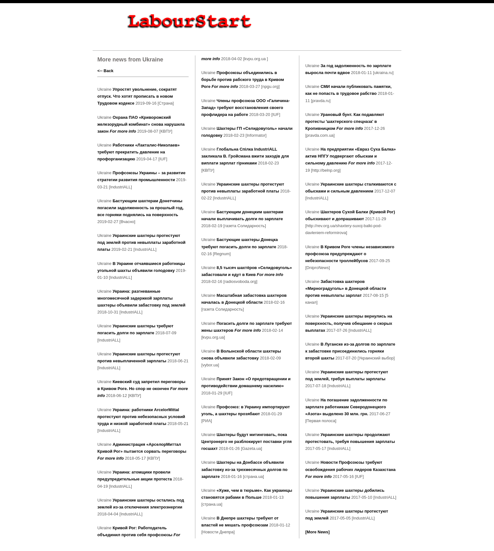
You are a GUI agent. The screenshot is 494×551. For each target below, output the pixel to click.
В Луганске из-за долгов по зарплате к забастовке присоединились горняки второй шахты (350, 351)
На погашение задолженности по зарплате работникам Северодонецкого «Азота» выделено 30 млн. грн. (346, 407)
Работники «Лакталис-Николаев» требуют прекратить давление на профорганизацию (138, 152)
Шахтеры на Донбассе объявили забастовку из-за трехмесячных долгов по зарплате (244, 469)
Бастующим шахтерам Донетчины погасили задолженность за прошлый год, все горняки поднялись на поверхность (140, 207)
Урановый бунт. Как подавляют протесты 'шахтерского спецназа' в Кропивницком (344, 121)
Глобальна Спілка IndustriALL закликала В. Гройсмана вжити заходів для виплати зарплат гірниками (245, 156)
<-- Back (105, 70)
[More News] (317, 532)
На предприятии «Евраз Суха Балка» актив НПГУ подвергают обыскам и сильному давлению (350, 156)
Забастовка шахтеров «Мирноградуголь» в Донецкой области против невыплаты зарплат (345, 288)
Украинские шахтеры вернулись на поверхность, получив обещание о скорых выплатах (348, 323)
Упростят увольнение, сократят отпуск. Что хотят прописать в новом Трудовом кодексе (137, 96)
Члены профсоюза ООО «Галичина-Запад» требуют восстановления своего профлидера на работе (245, 107)
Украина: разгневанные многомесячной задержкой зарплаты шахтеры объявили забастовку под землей (141, 298)
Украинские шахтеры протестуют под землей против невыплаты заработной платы (141, 242)
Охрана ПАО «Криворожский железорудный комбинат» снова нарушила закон (141, 124)
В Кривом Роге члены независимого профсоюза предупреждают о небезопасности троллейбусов (349, 253)
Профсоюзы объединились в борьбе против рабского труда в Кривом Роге (242, 79)
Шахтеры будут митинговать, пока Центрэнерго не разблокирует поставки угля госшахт (246, 441)
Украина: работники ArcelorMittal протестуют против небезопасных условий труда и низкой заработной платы (141, 416)
